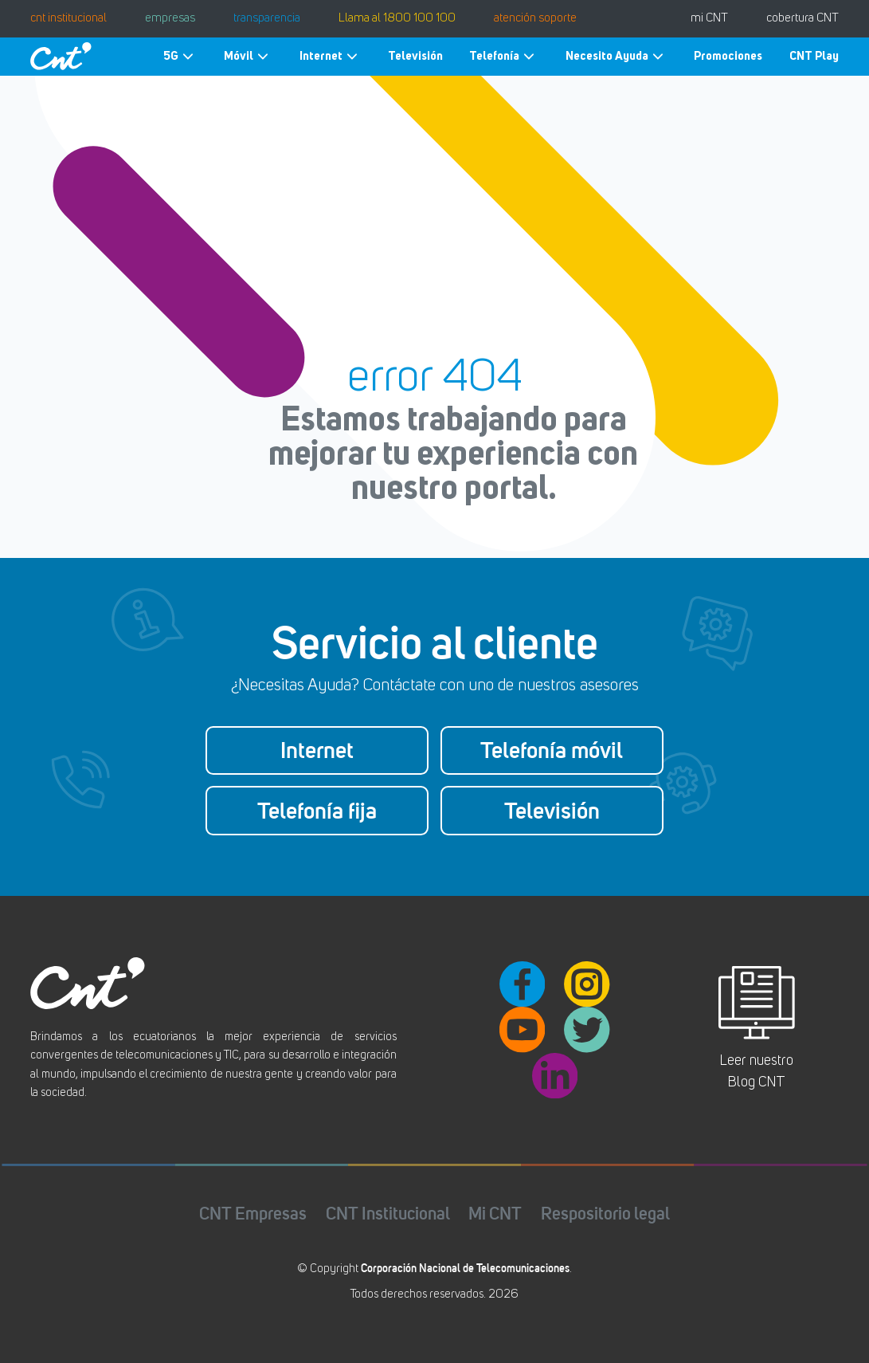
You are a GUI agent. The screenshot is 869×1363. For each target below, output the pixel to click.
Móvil (248, 56)
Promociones (728, 55)
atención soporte (535, 18)
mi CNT (709, 18)
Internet (330, 56)
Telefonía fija (317, 810)
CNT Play (814, 55)
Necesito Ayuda (616, 56)
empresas (170, 18)
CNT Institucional (388, 1214)
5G (180, 56)
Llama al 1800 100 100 (397, 18)
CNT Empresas (253, 1214)
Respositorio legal (605, 1214)
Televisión (415, 55)
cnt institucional (68, 18)
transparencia (266, 18)
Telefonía (503, 56)
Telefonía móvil (551, 750)
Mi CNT (495, 1214)
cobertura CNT (802, 18)
